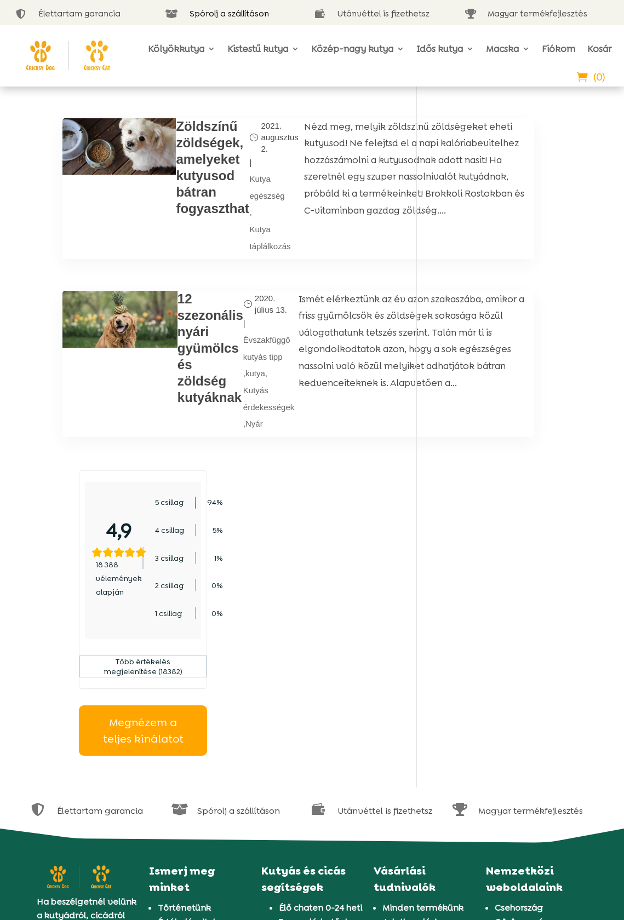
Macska (502, 49)
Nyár (217, 456)
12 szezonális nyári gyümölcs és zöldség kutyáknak (173, 376)
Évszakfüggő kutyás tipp (229, 377)
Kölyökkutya (176, 49)
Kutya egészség (227, 198)
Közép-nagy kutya (352, 49)
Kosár (599, 49)
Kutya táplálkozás (230, 259)
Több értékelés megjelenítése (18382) (497, 314)
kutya (218, 403)
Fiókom (558, 49)
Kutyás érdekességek (231, 430)
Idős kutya (439, 49)
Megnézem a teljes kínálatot (497, 378)
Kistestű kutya (257, 49)
